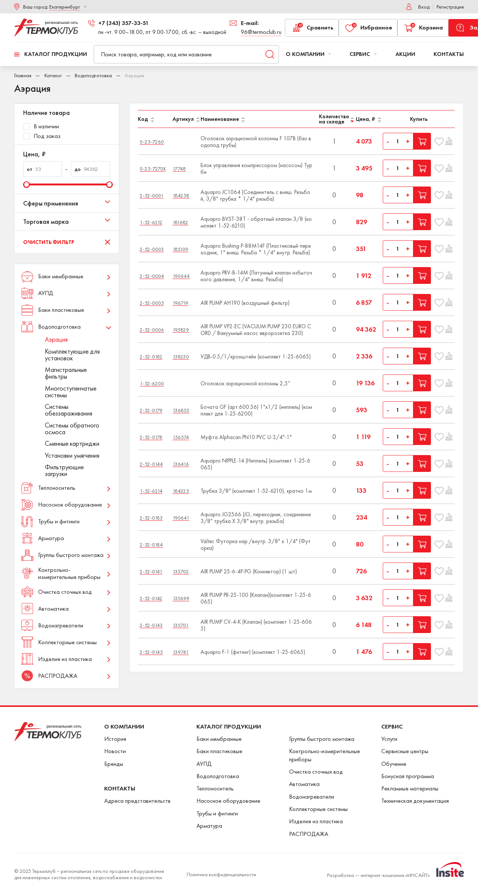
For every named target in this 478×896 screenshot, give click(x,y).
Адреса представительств (137, 801)
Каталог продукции (55, 54)
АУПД (204, 764)
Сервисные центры (404, 751)
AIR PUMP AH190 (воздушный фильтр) (245, 303)
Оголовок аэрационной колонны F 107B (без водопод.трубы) (256, 142)
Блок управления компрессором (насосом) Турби (256, 169)
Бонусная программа (407, 776)
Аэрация (56, 339)
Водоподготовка (93, 75)
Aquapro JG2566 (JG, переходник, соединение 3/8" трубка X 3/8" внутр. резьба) (256, 518)
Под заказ (41, 136)
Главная (22, 75)
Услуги (389, 739)
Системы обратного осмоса (72, 428)
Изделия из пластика (316, 821)
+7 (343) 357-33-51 (123, 23)
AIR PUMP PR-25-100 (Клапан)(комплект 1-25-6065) (256, 598)
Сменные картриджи (72, 443)
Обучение (393, 764)
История (115, 739)
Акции (405, 54)
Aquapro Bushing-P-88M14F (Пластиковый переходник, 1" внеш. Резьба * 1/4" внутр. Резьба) (256, 249)
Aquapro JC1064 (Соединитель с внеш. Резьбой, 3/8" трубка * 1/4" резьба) (255, 195)
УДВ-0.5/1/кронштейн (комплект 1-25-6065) (256, 356)
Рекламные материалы (409, 788)
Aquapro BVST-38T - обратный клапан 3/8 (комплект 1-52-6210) (256, 222)
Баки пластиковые (219, 751)
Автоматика (304, 784)
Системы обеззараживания (68, 410)
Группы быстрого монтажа (321, 739)
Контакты (449, 54)
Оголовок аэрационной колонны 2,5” (245, 383)
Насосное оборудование (228, 801)
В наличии (41, 126)
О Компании (124, 726)
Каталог (53, 75)
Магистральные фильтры (66, 373)
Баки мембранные (219, 739)
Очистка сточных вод (316, 772)
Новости (115, 751)
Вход (423, 6)
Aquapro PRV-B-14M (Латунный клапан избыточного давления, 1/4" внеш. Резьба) (256, 276)
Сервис (363, 54)
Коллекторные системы (318, 809)
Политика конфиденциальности (221, 874)
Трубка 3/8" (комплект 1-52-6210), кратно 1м (256, 491)
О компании (309, 54)
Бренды (113, 764)
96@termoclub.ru (261, 32)
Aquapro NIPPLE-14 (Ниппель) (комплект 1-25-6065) (255, 464)
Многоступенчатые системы (70, 391)
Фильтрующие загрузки (64, 470)
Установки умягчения (72, 455)
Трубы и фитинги (217, 813)
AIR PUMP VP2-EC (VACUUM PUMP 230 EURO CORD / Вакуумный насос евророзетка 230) (256, 330)
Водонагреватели (311, 797)
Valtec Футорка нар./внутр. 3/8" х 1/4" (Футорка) (256, 545)
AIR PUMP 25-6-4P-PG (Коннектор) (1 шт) (249, 571)
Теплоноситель (215, 788)
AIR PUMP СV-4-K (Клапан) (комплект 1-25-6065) (256, 625)
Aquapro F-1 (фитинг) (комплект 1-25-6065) (253, 652)
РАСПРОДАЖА (308, 834)
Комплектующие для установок (72, 354)
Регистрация (450, 6)
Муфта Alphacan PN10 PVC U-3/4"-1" (246, 437)
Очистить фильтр (48, 242)
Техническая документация (415, 801)
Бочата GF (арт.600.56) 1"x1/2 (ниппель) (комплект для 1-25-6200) (256, 410)
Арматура (209, 826)
